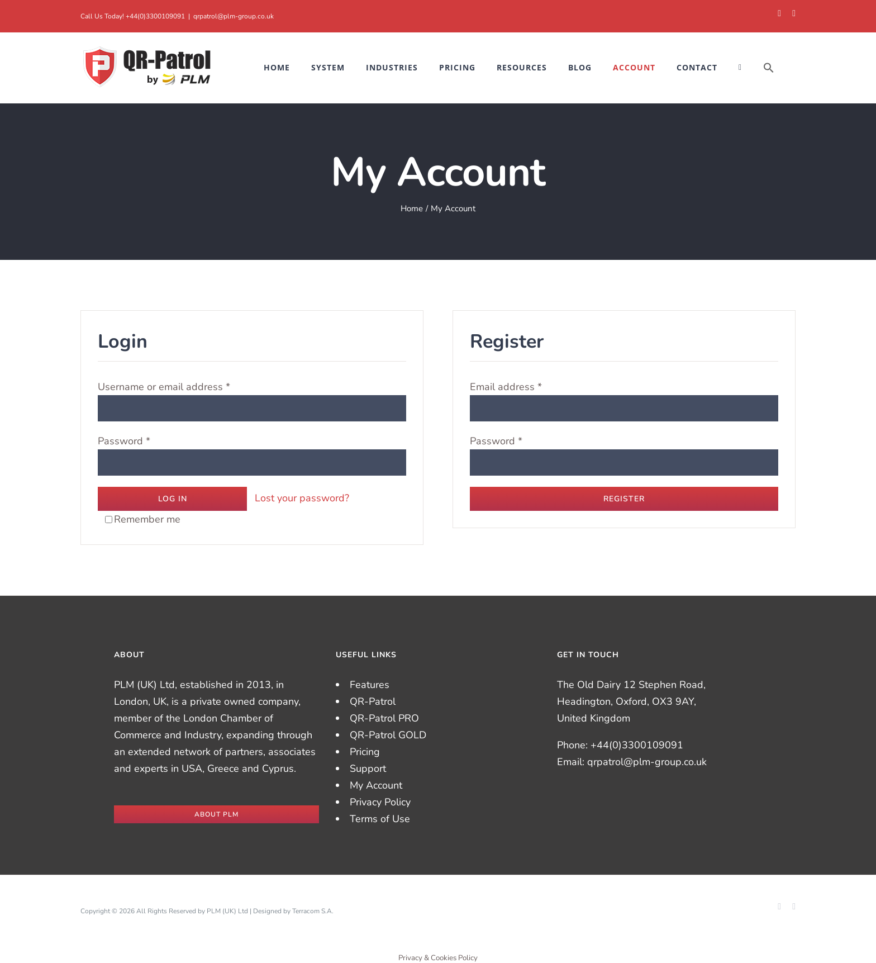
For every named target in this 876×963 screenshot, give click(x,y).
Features (369, 684)
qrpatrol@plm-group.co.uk (233, 16)
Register (624, 499)
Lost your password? (302, 498)
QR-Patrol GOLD (388, 735)
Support (368, 768)
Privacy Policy (380, 802)
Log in (172, 499)
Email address (506, 386)
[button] (768, 67)
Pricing (365, 751)
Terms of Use (380, 819)
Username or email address (164, 386)
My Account (376, 785)
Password (124, 441)
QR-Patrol (373, 701)
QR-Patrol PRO (384, 718)
